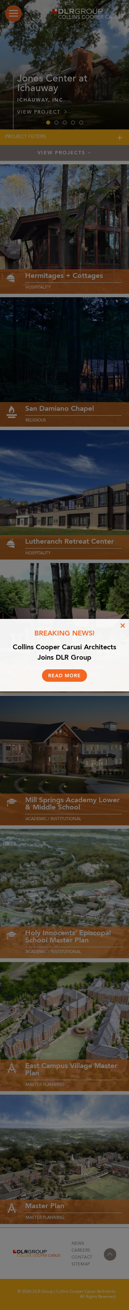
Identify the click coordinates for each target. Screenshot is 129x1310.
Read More (64, 675)
